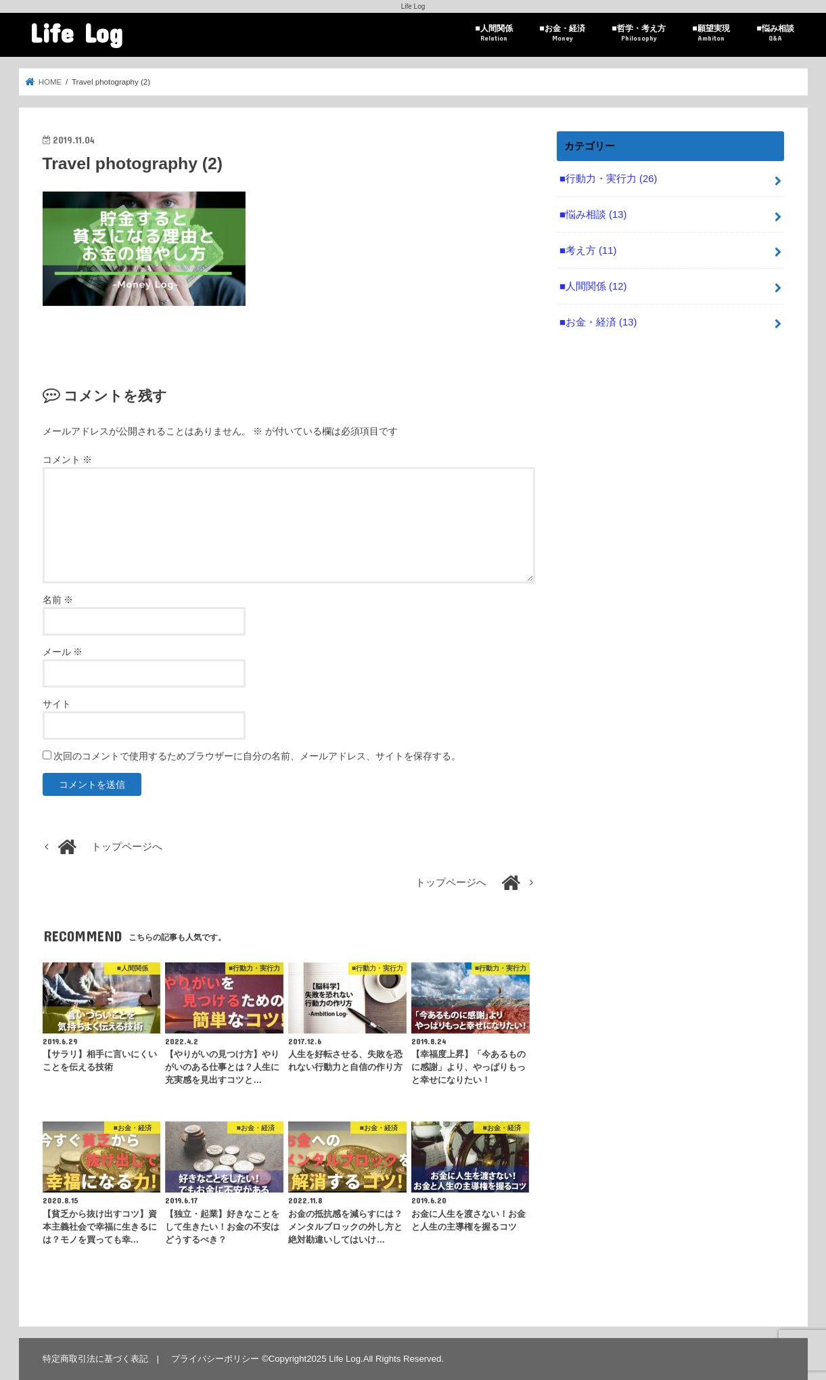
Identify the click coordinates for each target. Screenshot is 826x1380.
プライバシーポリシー (215, 1359)
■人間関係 (493, 33)
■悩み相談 (775, 33)
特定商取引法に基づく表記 (95, 1359)
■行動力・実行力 (608, 178)
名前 (58, 599)
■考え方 (587, 250)
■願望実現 (710, 33)
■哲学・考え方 (638, 33)
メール (63, 651)
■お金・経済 (561, 33)
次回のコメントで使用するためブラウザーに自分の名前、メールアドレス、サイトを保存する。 (257, 756)
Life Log (76, 32)
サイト (57, 703)
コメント (68, 459)
